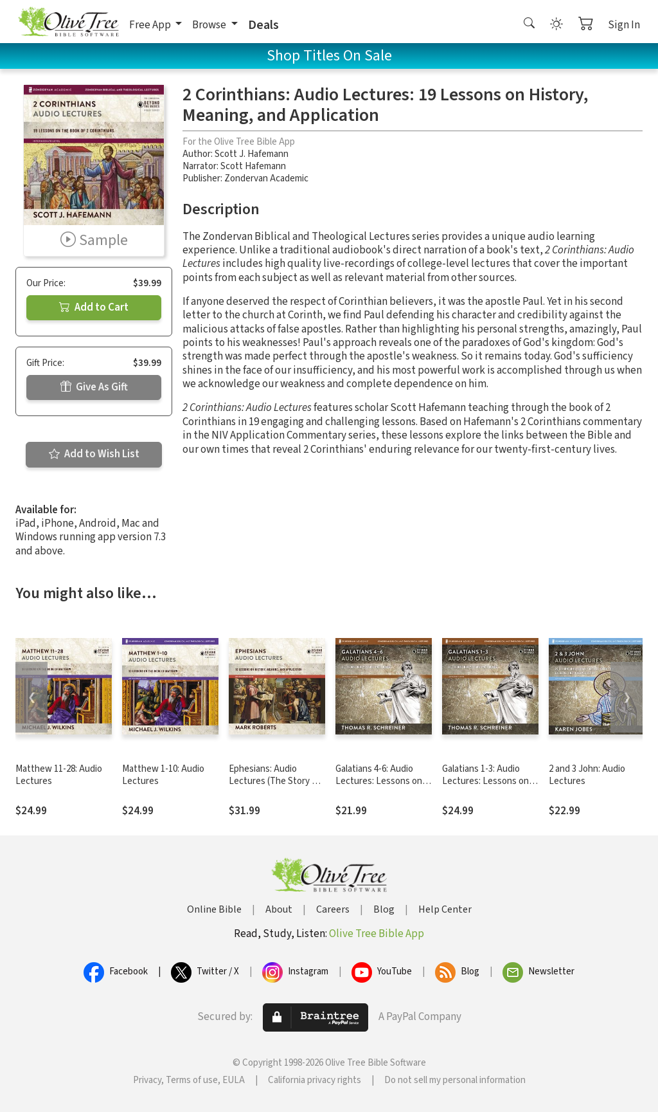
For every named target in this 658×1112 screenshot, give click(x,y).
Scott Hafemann (253, 166)
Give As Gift (94, 387)
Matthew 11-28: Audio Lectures (58, 775)
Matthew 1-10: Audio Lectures (163, 775)
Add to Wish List (94, 454)
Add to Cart (94, 307)
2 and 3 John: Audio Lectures (587, 775)
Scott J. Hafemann (252, 154)
